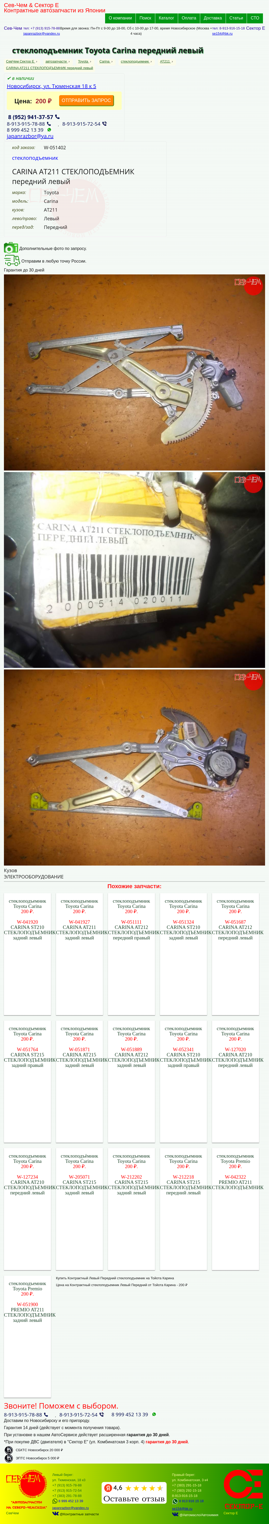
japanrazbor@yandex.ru (41, 33)
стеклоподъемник (135, 61)
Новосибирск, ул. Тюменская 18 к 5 (51, 86)
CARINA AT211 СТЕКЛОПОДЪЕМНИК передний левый (49, 68)
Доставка (213, 18)
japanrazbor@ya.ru (30, 136)
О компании (120, 18)
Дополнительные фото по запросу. (45, 248)
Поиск (145, 18)
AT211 (165, 61)
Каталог (166, 18)
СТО (255, 18)
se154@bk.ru (222, 33)
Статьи (236, 18)
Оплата (189, 18)
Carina (105, 61)
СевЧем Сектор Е (20, 61)
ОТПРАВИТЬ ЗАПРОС (86, 100)
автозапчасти (56, 61)
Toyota (83, 61)
